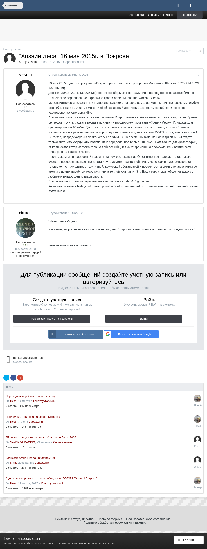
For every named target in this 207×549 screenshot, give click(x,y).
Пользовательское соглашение (148, 519)
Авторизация (13, 49)
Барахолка (36, 421)
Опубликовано (67, 74)
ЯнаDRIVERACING (22, 442)
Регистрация (189, 14)
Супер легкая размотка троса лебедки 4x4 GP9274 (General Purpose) (51, 478)
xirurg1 (25, 212)
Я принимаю (189, 541)
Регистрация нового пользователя (52, 318)
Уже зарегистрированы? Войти (151, 14)
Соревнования (73, 62)
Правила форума (109, 519)
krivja (13, 462)
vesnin (32, 62)
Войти (144, 318)
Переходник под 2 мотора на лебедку (30, 396)
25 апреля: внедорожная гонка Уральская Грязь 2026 (41, 437)
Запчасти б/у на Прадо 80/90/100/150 (30, 457)
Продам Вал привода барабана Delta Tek (33, 416)
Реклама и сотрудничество (74, 519)
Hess (13, 401)
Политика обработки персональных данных (114, 522)
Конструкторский (44, 401)
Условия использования (99, 543)
